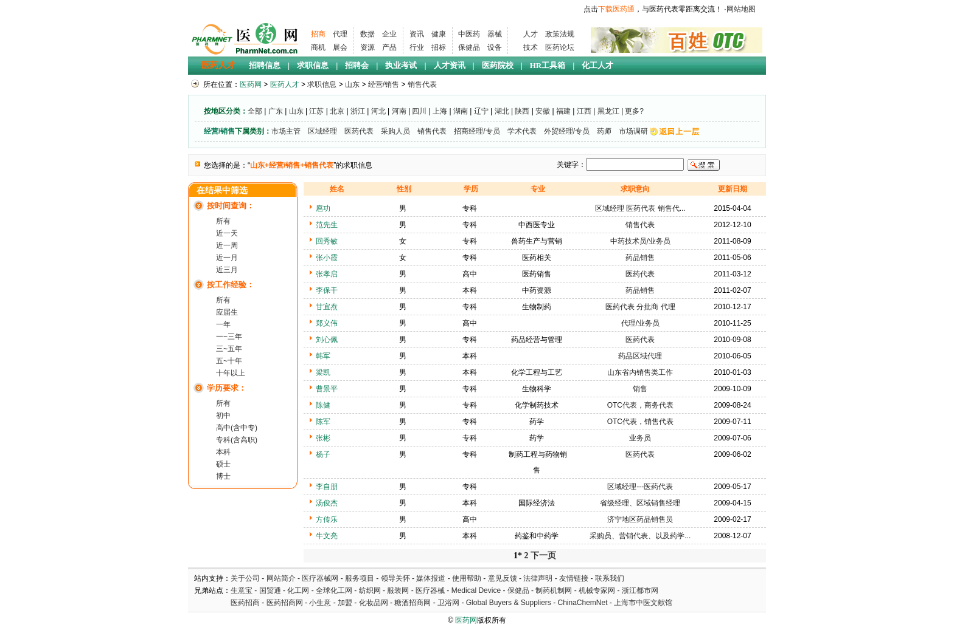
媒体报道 (430, 578)
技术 (530, 47)
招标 (438, 47)
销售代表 (422, 84)
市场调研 (633, 131)
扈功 (323, 208)
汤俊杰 (327, 503)
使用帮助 (466, 578)
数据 (367, 34)
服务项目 (359, 578)
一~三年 (229, 336)
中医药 (469, 34)
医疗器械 (430, 590)
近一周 (227, 245)
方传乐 (327, 519)
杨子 (323, 454)
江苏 (316, 111)
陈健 (323, 405)
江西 (584, 111)
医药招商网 (284, 602)
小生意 (320, 602)
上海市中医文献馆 (643, 602)
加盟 (346, 602)
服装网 (398, 590)
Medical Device (476, 590)
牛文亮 (327, 536)
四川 (419, 111)
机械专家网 (597, 590)
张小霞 (327, 257)
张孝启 (327, 274)
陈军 (323, 421)
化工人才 (597, 65)
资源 (367, 47)
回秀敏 (327, 241)
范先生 (327, 225)
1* (518, 555)
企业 (389, 34)
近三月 (227, 269)
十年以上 (230, 373)
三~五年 (229, 348)
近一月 (227, 257)
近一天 (227, 233)
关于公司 (245, 578)
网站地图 (741, 9)
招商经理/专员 (477, 131)
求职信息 (313, 65)
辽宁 (481, 111)
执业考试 (401, 65)
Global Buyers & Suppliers (508, 602)
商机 (318, 47)
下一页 (543, 555)
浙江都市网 (640, 590)
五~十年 (229, 361)
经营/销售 (383, 84)
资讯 (416, 34)
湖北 (502, 111)
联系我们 (609, 578)
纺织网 (370, 590)
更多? (634, 111)
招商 (318, 34)
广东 (275, 111)
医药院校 (498, 65)
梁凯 (323, 372)
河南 (399, 111)
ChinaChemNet (582, 602)
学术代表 (522, 131)
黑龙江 (608, 111)
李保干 (327, 290)
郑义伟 (327, 323)
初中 (223, 415)
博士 (223, 476)
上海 (440, 111)
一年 (223, 324)
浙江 (357, 111)
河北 (378, 111)
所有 (223, 221)
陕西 (522, 111)
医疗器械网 (320, 578)
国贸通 (270, 590)
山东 (352, 84)
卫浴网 (449, 602)
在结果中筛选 (222, 190)
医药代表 (359, 131)
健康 (438, 34)
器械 (494, 34)
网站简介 (281, 578)
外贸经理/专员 (567, 131)
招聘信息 (264, 65)
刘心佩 (327, 339)
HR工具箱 (548, 65)
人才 (530, 34)
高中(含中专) (236, 427)
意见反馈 (502, 578)
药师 (604, 131)
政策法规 (559, 34)
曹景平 (327, 389)
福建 (563, 111)
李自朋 (327, 486)
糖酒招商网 (412, 602)
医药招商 (245, 602)
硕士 (223, 464)
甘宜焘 (327, 307)
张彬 (323, 438)
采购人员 (395, 131)
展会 (340, 47)
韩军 (323, 356)
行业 (416, 47)
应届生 (227, 312)
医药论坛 (559, 47)
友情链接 (573, 578)
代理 (340, 34)
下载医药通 (616, 9)
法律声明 (537, 578)
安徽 (542, 111)
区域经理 (322, 131)
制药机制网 (553, 590)
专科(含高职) (236, 440)
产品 (389, 47)
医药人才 (218, 65)
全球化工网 (334, 590)
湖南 (460, 111)
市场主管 (286, 131)
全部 (255, 111)
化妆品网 (373, 602)
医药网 (251, 84)
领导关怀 (395, 578)
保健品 (469, 47)
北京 (337, 111)
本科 (223, 452)
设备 (494, 47)
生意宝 (241, 590)
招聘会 (357, 65)
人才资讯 (449, 65)
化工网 (298, 590)
